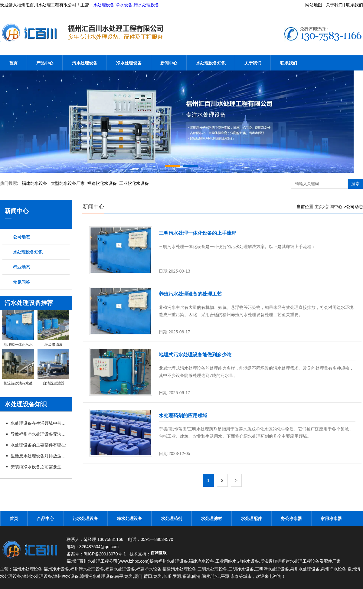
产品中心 (44, 63)
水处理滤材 (211, 518)
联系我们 (288, 63)
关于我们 (252, 63)
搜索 (355, 183)
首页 (13, 63)
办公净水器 (291, 518)
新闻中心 (168, 63)
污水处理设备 (146, 4)
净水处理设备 (129, 63)
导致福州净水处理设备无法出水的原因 (39, 434)
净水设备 (124, 4)
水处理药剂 (171, 518)
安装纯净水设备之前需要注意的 (39, 466)
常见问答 (21, 282)
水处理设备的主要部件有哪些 (38, 445)
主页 (319, 206)
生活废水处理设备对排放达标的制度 (39, 455)
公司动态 (21, 236)
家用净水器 (331, 518)
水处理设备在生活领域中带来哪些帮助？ (39, 423)
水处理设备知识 (211, 63)
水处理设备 (103, 4)
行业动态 (21, 267)
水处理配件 (251, 518)
